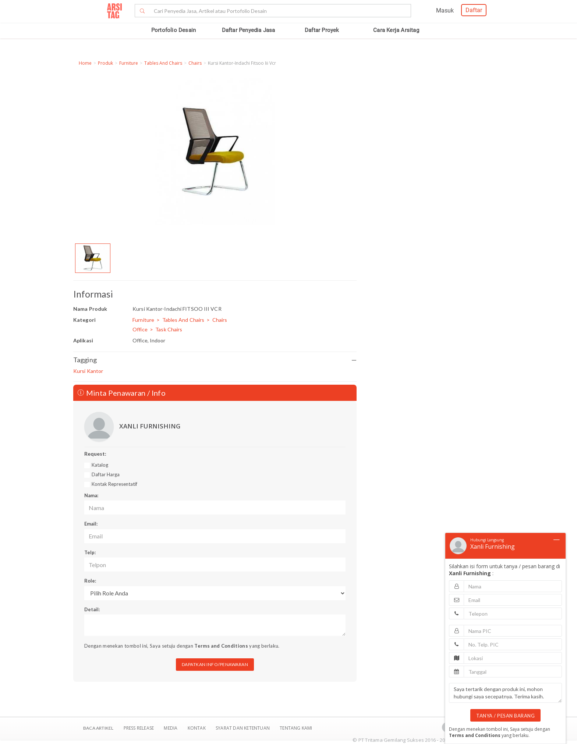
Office (140, 329)
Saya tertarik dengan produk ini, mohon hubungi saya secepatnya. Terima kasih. (505, 693)
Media (171, 728)
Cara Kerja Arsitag (396, 30)
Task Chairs (168, 329)
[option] (92, 258)
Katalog (100, 465)
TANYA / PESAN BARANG (505, 716)
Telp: (90, 552)
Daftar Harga (106, 474)
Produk (105, 63)
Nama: (91, 495)
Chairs (195, 63)
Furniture (128, 63)
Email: (91, 524)
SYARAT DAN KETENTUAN (243, 728)
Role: (90, 581)
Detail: (92, 609)
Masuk (445, 10)
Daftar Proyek (322, 30)
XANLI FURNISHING (149, 426)
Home (85, 63)
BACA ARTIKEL (98, 728)
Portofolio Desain (173, 30)
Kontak (197, 728)
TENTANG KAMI (296, 728)
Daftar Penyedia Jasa (248, 30)
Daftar (474, 10)
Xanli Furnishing (492, 546)
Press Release (138, 728)
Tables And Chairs (163, 63)
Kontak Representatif (114, 484)
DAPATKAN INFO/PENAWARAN (215, 664)
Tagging (215, 360)
